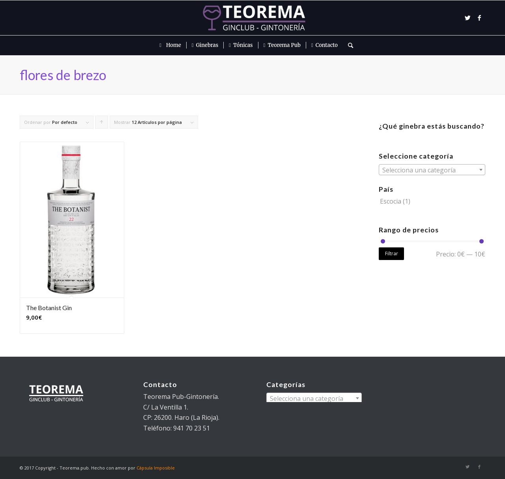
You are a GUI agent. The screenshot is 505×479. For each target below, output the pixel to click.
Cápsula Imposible (156, 468)
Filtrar (391, 253)
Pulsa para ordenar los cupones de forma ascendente (101, 124)
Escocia (390, 201)
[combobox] (432, 169)
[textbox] (432, 170)
